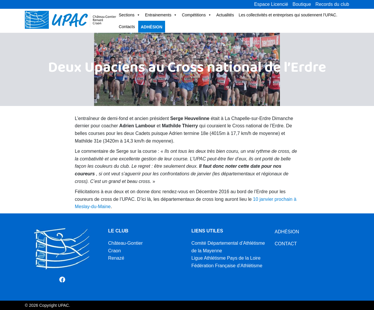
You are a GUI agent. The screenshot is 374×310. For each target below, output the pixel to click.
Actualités (225, 15)
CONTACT (286, 243)
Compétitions (197, 15)
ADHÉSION (287, 231)
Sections (129, 15)
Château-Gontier (125, 243)
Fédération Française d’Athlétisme (226, 265)
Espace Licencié (271, 4)
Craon (114, 250)
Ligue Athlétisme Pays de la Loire (226, 258)
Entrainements (161, 15)
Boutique (301, 4)
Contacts (127, 26)
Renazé (116, 258)
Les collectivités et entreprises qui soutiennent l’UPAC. (288, 15)
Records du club (332, 4)
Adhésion (151, 27)
